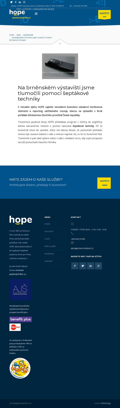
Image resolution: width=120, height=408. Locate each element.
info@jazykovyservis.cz (82, 248)
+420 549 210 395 (78, 239)
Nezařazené (74, 72)
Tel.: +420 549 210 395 (78, 6)
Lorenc (103, 403)
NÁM (104, 15)
